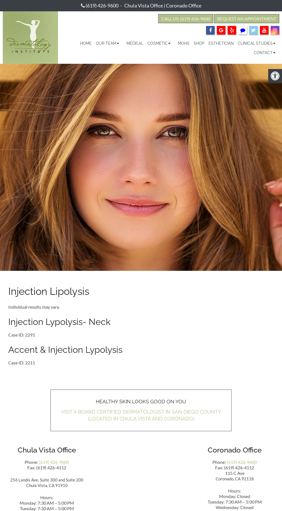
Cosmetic (157, 43)
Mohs (183, 43)
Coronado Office (183, 5)
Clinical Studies (255, 43)
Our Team (106, 43)
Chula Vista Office (143, 5)
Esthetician (221, 43)
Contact (263, 53)
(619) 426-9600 (102, 5)
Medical (134, 43)
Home (86, 43)
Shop (199, 43)
